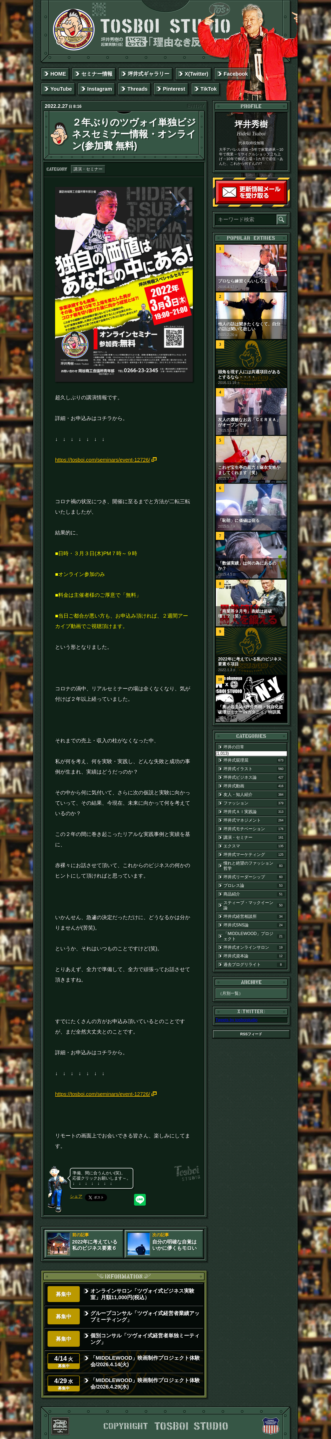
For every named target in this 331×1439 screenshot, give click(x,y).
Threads (137, 89)
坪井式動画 (254, 786)
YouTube (61, 89)
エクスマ (254, 846)
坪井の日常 (233, 747)
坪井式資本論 (254, 956)
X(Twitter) (196, 74)
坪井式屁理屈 (254, 760)
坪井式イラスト (254, 769)
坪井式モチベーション (254, 829)
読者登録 (285, 202)
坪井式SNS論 (254, 925)
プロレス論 (254, 885)
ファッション (254, 803)
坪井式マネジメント (254, 820)
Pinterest (174, 89)
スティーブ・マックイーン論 (254, 905)
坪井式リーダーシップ (254, 877)
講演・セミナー (88, 169)
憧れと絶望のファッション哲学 (254, 866)
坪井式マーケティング (254, 854)
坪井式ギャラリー (148, 74)
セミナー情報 (96, 74)
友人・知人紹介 (254, 794)
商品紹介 (254, 894)
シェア (76, 1196)
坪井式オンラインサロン (254, 947)
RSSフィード (251, 1034)
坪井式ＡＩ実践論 (254, 811)
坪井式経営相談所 (254, 916)
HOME (58, 74)
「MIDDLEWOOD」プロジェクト (254, 936)
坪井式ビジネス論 (254, 777)
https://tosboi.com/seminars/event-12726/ (102, 460)
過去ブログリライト (254, 964)
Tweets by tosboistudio (236, 1020)
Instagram (99, 89)
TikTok (209, 89)
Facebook (236, 74)
